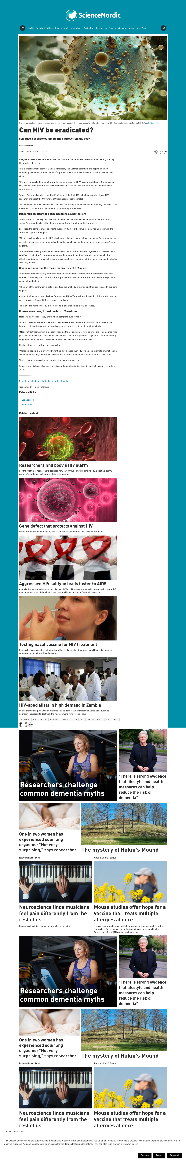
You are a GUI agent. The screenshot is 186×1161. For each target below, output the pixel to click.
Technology (76, 28)
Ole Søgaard (28, 400)
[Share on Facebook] (156, 152)
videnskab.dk (39, 719)
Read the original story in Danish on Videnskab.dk (43, 381)
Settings (145, 1155)
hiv (82, 719)
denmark (25, 719)
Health (30, 28)
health (90, 719)
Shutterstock (153, 123)
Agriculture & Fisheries (95, 28)
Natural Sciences (117, 28)
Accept (159, 1155)
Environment (61, 28)
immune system (69, 719)
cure (108, 719)
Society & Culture (44, 28)
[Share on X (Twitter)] (160, 152)
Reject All (174, 1155)
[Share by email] (165, 152)
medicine (54, 719)
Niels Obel (27, 405)
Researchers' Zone (137, 28)
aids (116, 719)
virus (99, 719)
